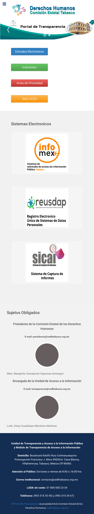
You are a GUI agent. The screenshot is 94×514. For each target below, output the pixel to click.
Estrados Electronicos (29, 51)
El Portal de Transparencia (25, 503)
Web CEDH (29, 98)
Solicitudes (29, 67)
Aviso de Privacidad (29, 83)
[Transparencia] (47, 9)
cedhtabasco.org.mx (57, 507)
